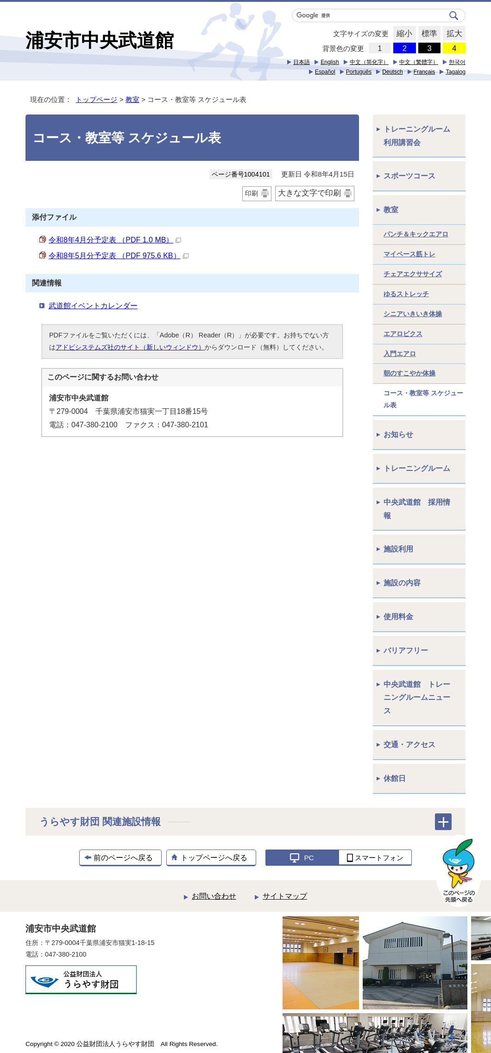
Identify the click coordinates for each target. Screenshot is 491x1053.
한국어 (457, 62)
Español (325, 72)
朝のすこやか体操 (409, 373)
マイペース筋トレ (409, 254)
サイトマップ (285, 896)
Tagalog (456, 72)
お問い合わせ (214, 896)
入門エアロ (400, 353)
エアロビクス (403, 333)
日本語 (301, 62)
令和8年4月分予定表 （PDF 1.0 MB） (115, 240)
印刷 (251, 193)
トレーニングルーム (417, 468)
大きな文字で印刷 (309, 193)
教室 (132, 99)
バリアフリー (406, 650)
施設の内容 (402, 583)
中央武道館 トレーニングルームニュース (417, 697)
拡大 (452, 34)
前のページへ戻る (123, 858)
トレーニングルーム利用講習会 (417, 135)
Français (424, 72)
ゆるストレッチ (406, 294)
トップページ (96, 99)
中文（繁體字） (418, 62)
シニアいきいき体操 (413, 313)
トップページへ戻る (214, 858)
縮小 (402, 34)
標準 (427, 34)
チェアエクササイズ (413, 274)
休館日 (395, 778)
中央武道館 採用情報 (417, 509)
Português (358, 72)
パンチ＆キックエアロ (416, 234)
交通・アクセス (409, 745)
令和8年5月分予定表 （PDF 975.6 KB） (119, 256)
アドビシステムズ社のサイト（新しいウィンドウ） (130, 347)
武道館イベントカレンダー (93, 306)
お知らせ (398, 434)
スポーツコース (409, 176)
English (330, 62)
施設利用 (398, 549)
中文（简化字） (369, 62)
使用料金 (398, 617)
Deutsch (392, 72)
